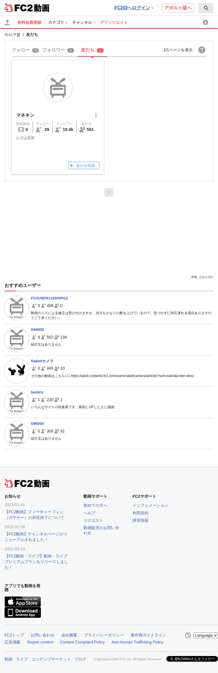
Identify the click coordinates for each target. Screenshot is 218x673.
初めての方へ (95, 505)
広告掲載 (12, 642)
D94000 (37, 329)
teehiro (37, 392)
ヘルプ (89, 513)
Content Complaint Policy (82, 642)
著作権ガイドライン (148, 635)
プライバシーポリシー (104, 635)
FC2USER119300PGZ (49, 298)
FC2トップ (14, 635)
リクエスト (93, 520)
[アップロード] (7, 22)
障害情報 (140, 520)
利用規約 (140, 513)
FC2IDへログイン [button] (134, 7)
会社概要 (69, 635)
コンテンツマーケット (51, 659)
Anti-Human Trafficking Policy (138, 642)
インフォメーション (150, 505)
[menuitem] (206, 8)
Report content (40, 642)
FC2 (19, 7)
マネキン (25, 115)
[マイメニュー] (206, 22)
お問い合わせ (42, 635)
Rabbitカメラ (42, 361)
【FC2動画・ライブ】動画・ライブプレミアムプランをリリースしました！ (36, 562)
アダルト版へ (178, 7)
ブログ (80, 659)
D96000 (37, 423)
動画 (8, 659)
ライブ (22, 659)
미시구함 (12, 34)
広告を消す (206, 277)
